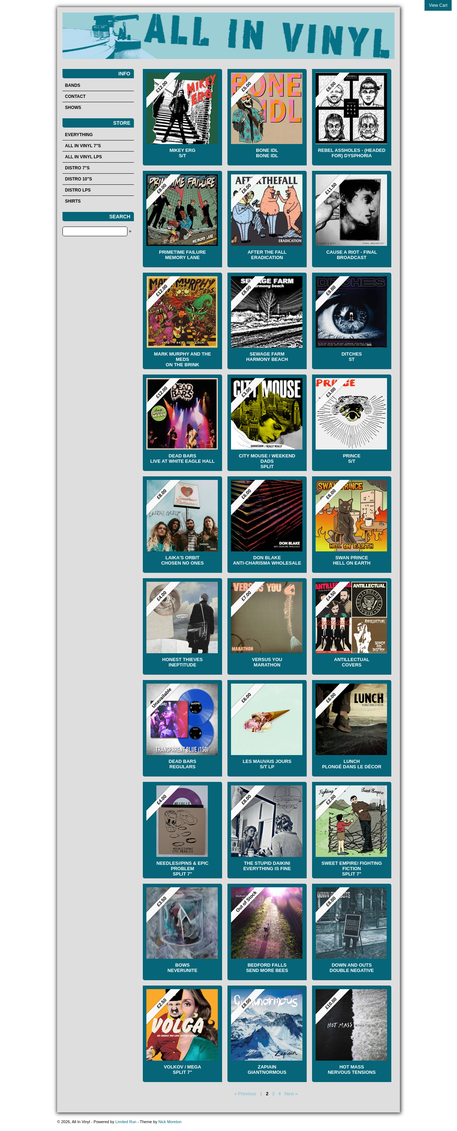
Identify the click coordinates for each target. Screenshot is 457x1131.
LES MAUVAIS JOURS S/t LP (267, 764)
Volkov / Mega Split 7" (182, 1069)
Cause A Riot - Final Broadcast (351, 254)
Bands (72, 85)
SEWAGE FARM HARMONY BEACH (267, 356)
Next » (291, 1093)
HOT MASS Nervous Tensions (352, 1069)
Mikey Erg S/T (183, 153)
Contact (75, 96)
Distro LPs (78, 190)
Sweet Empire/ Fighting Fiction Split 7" (351, 868)
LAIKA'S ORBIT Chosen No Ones (182, 560)
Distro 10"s (78, 179)
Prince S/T (351, 458)
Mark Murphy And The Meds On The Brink (182, 359)
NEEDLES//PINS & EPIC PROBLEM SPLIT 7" (182, 868)
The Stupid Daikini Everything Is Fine (267, 865)
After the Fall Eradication (266, 254)
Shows (73, 107)
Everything (79, 134)
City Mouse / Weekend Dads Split (267, 461)
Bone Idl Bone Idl (267, 153)
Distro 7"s (77, 167)
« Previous (245, 1093)
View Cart (438, 5)
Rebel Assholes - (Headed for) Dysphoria (351, 153)
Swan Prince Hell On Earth (351, 560)
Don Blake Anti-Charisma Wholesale (267, 560)
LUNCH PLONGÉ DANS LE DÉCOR (351, 764)
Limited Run (125, 1122)
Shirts (73, 201)
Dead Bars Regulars (182, 764)
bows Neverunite (182, 967)
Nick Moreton (169, 1122)
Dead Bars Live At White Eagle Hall (182, 458)
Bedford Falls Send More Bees (267, 967)
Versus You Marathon (267, 662)
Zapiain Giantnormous (267, 1069)
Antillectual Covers (352, 662)
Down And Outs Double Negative (352, 967)
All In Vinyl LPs (83, 156)
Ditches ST (351, 356)
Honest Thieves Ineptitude (182, 662)
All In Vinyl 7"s (83, 145)
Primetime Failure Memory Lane (182, 254)
